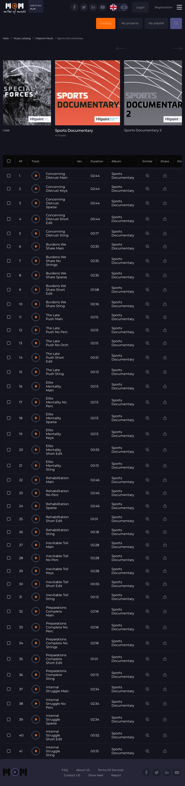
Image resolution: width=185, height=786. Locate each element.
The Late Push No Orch (57, 343)
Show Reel (95, 775)
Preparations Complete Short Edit (56, 659)
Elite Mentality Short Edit (54, 450)
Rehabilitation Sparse (57, 506)
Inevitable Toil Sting (57, 597)
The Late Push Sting (55, 372)
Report (116, 775)
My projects (129, 23)
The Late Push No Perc (57, 330)
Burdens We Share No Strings (56, 261)
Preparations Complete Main (56, 611)
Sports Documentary (122, 176)
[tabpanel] (93, 98)
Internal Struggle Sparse (53, 719)
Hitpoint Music (44, 38)
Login (140, 7)
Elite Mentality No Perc (56, 402)
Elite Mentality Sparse (53, 418)
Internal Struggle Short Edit (54, 735)
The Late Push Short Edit (55, 357)
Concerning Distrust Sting (57, 233)
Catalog (105, 23)
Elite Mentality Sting (53, 465)
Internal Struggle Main (57, 689)
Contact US (72, 775)
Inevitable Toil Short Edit (57, 584)
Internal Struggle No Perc (56, 703)
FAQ (65, 770)
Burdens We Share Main (56, 246)
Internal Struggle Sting (53, 751)
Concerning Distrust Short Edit (57, 219)
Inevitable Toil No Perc (57, 558)
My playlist (156, 23)
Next (177, 48)
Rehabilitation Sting (57, 532)
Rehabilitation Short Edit (57, 519)
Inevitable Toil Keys (57, 571)
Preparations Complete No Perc (57, 627)
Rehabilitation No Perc (57, 493)
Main (6, 38)
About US (83, 770)
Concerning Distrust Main (57, 176)
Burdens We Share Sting (56, 304)
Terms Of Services (110, 770)
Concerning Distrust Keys (56, 189)
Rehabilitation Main (57, 480)
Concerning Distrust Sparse (55, 203)
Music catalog (22, 38)
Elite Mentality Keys (53, 434)
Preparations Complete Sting (56, 675)
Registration (164, 7)
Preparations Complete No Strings (57, 643)
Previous (120, 48)
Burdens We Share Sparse (56, 275)
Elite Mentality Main (53, 386)
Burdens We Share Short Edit (56, 290)
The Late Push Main (54, 317)
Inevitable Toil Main (57, 545)
